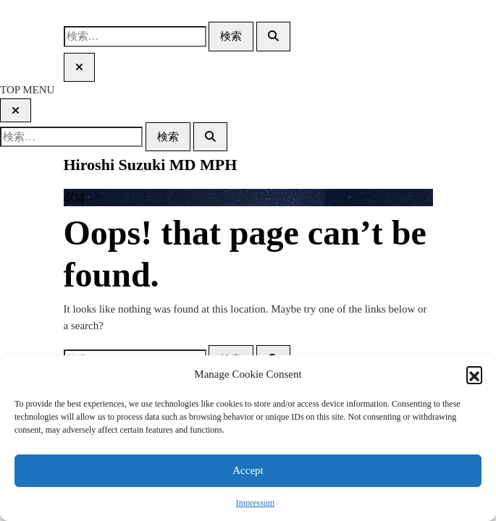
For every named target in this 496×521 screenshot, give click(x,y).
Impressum (255, 503)
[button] (474, 374)
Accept (247, 470)
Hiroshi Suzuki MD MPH (151, 165)
